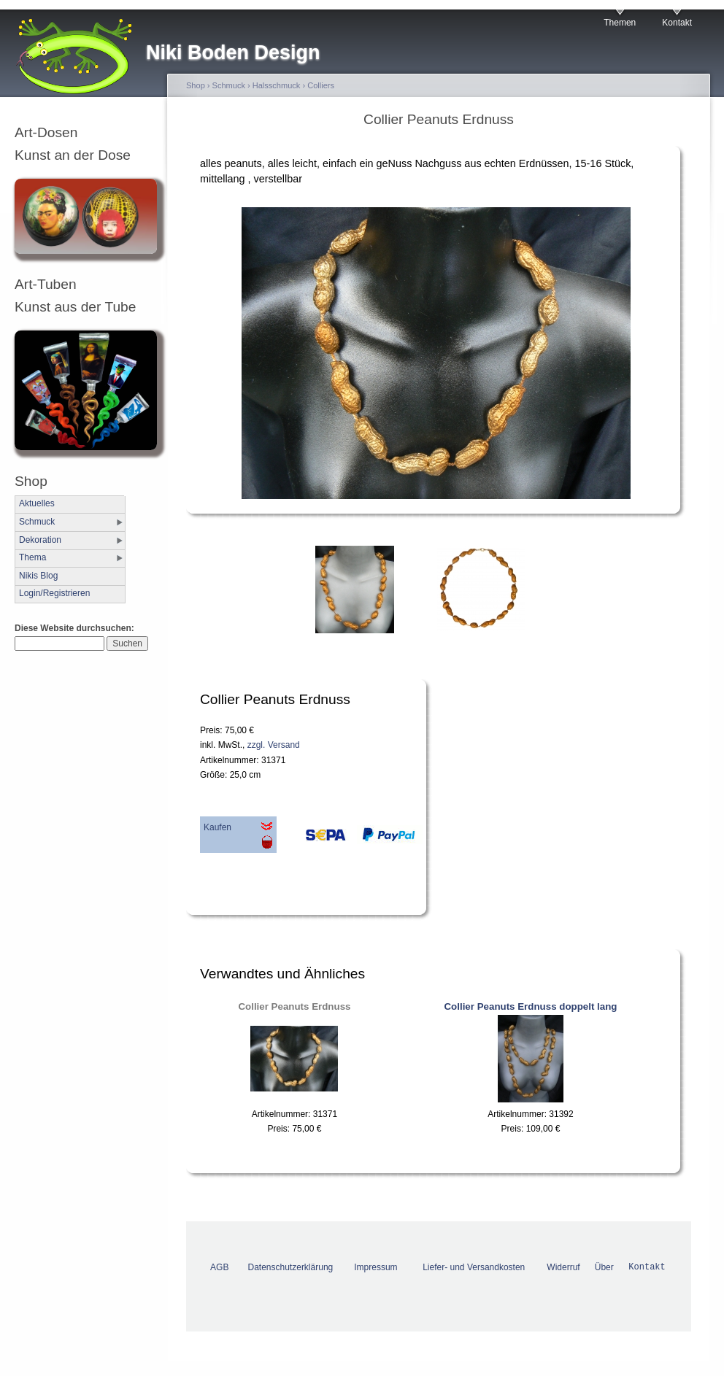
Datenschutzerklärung (291, 1267)
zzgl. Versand (273, 745)
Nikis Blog (38, 576)
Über (604, 1267)
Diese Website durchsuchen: (74, 628)
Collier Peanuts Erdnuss (294, 1006)
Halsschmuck (277, 85)
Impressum (375, 1267)
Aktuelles (37, 503)
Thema (32, 557)
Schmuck (37, 522)
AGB (219, 1267)
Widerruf (563, 1267)
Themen (620, 23)
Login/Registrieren (54, 593)
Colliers (320, 85)
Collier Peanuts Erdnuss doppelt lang (530, 1006)
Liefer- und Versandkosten (474, 1267)
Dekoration (40, 540)
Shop (195, 85)
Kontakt (677, 23)
